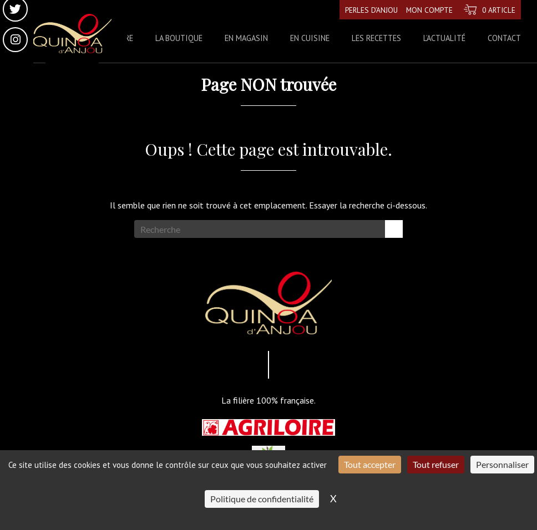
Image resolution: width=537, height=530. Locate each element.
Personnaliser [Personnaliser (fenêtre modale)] (502, 464)
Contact (504, 38)
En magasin (246, 38)
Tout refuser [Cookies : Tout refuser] (436, 464)
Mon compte (426, 9)
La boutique (178, 38)
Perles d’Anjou (367, 9)
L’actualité (444, 38)
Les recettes (376, 38)
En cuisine (310, 38)
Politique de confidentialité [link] (261, 498)
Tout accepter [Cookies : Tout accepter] (370, 464)
